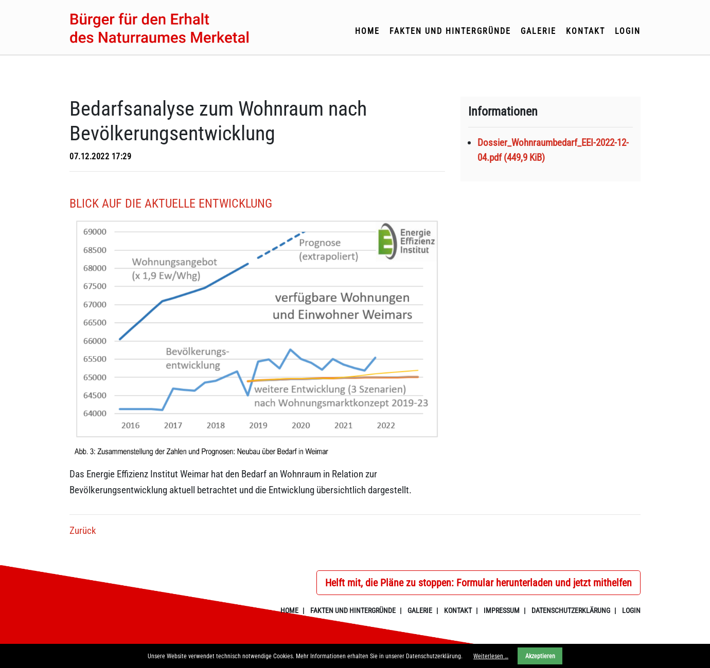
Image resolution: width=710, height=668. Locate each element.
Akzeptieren (540, 656)
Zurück (82, 530)
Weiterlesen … (490, 656)
